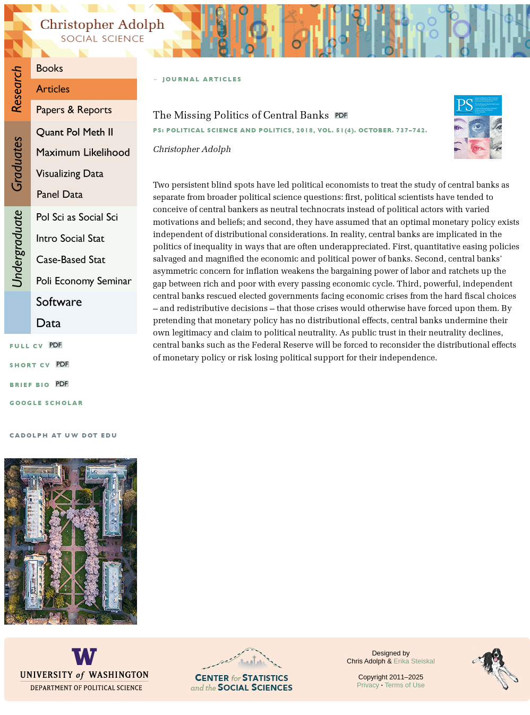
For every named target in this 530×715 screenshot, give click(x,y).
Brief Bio (30, 385)
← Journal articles (197, 79)
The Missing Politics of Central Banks (242, 116)
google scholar (46, 403)
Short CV (30, 365)
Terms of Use (404, 685)
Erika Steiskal (414, 661)
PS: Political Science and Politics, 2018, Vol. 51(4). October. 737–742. (290, 130)
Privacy (368, 685)
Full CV (27, 346)
